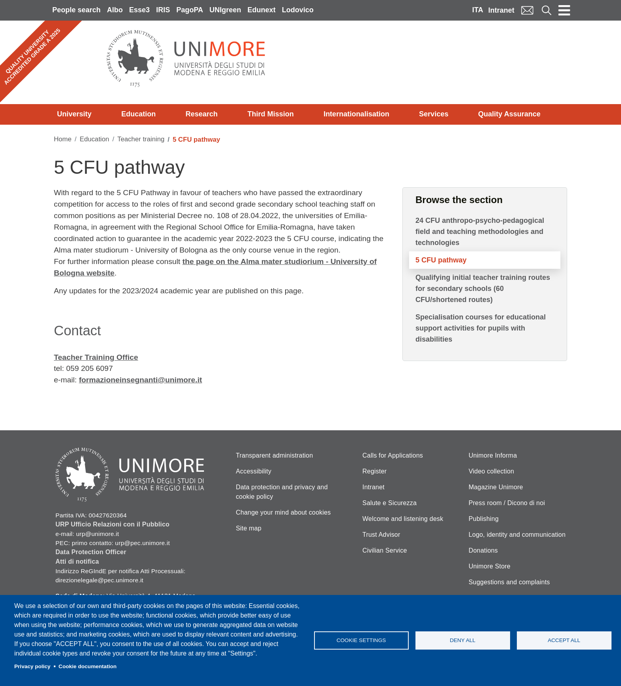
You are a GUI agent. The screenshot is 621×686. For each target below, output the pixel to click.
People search (76, 10)
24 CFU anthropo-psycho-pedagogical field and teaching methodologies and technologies (479, 232)
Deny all (463, 640)
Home (63, 139)
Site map (248, 528)
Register (374, 471)
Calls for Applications (392, 455)
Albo (115, 10)
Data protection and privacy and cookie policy (282, 492)
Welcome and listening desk (402, 518)
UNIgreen (225, 10)
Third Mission (271, 114)
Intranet (501, 10)
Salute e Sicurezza (389, 503)
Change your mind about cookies (283, 512)
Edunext (262, 10)
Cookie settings (361, 640)
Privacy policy (32, 666)
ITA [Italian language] (477, 10)
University (74, 114)
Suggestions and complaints (509, 582)
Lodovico (298, 10)
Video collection (491, 471)
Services (433, 114)
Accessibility (253, 471)
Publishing (484, 518)
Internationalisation (356, 114)
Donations (483, 550)
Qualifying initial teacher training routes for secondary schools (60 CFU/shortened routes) (482, 289)
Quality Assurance (509, 114)
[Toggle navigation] (564, 10)
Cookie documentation (88, 666)
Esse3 (139, 10)
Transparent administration (274, 455)
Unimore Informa (493, 455)
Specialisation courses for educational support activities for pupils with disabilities (480, 328)
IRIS (163, 10)
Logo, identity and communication (517, 534)
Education (138, 114)
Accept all (564, 640)
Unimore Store (490, 566)
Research (201, 114)
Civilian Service (384, 550)
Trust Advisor (381, 534)
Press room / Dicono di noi (507, 503)
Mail (527, 10)
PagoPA (189, 10)
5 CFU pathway (441, 260)
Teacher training (140, 139)
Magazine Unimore (496, 487)
